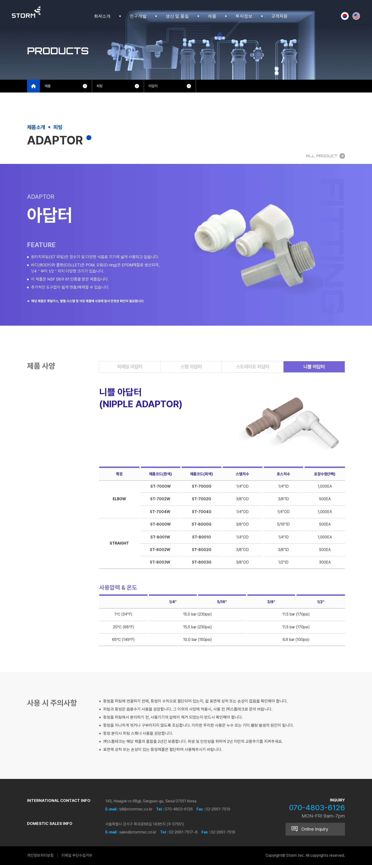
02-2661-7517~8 (183, 832)
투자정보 (243, 16)
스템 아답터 (191, 367)
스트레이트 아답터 (253, 367)
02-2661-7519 (218, 809)
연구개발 (138, 16)
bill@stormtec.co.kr (135, 809)
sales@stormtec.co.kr (137, 832)
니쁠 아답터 (314, 367)
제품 (212, 16)
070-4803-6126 (179, 809)
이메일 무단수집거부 (76, 855)
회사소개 (102, 16)
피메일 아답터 (130, 367)
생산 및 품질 (177, 16)
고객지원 (279, 16)
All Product (325, 156)
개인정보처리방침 (40, 855)
